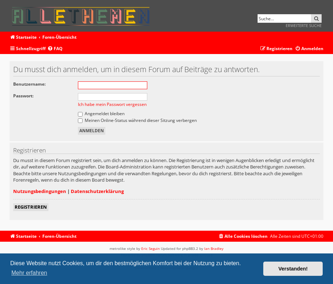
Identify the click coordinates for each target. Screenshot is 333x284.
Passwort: (23, 96)
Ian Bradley (213, 248)
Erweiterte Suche (304, 25)
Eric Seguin (150, 248)
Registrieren (31, 207)
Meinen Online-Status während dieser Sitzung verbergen (137, 120)
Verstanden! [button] (293, 269)
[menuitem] (55, 49)
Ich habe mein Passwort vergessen (112, 104)
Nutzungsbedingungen (39, 191)
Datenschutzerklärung (97, 191)
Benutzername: (29, 84)
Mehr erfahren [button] (29, 273)
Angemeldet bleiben (101, 114)
